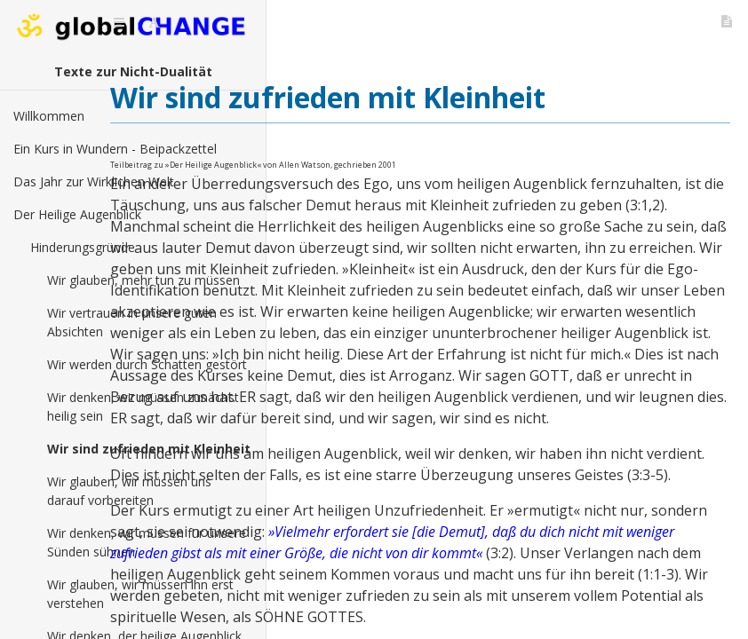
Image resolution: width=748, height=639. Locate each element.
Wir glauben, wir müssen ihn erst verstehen (140, 593)
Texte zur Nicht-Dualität (133, 71)
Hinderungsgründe (82, 247)
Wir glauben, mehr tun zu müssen (143, 280)
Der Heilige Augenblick (77, 214)
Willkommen (48, 115)
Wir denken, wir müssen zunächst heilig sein (143, 406)
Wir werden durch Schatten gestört (147, 364)
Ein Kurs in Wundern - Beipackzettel (115, 148)
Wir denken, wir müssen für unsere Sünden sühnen (146, 542)
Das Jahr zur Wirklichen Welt (93, 181)
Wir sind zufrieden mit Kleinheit (149, 448)
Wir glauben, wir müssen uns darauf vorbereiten (129, 491)
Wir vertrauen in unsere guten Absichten (132, 322)
